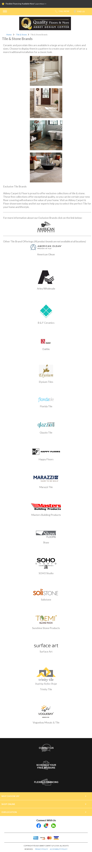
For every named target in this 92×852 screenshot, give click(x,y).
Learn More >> (40, 4)
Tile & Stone (21, 34)
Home (9, 34)
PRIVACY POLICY (41, 849)
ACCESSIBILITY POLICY (58, 849)
